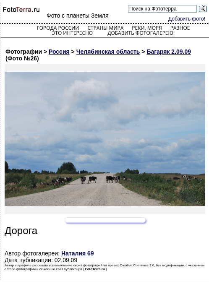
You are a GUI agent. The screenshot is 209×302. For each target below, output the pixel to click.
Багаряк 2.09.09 (168, 51)
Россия (59, 51)
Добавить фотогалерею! (141, 32)
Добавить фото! (186, 19)
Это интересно (72, 32)
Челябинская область (108, 51)
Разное (180, 27)
